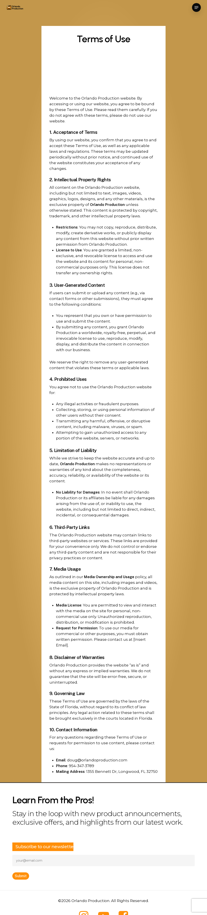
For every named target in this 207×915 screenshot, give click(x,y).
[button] (196, 7)
